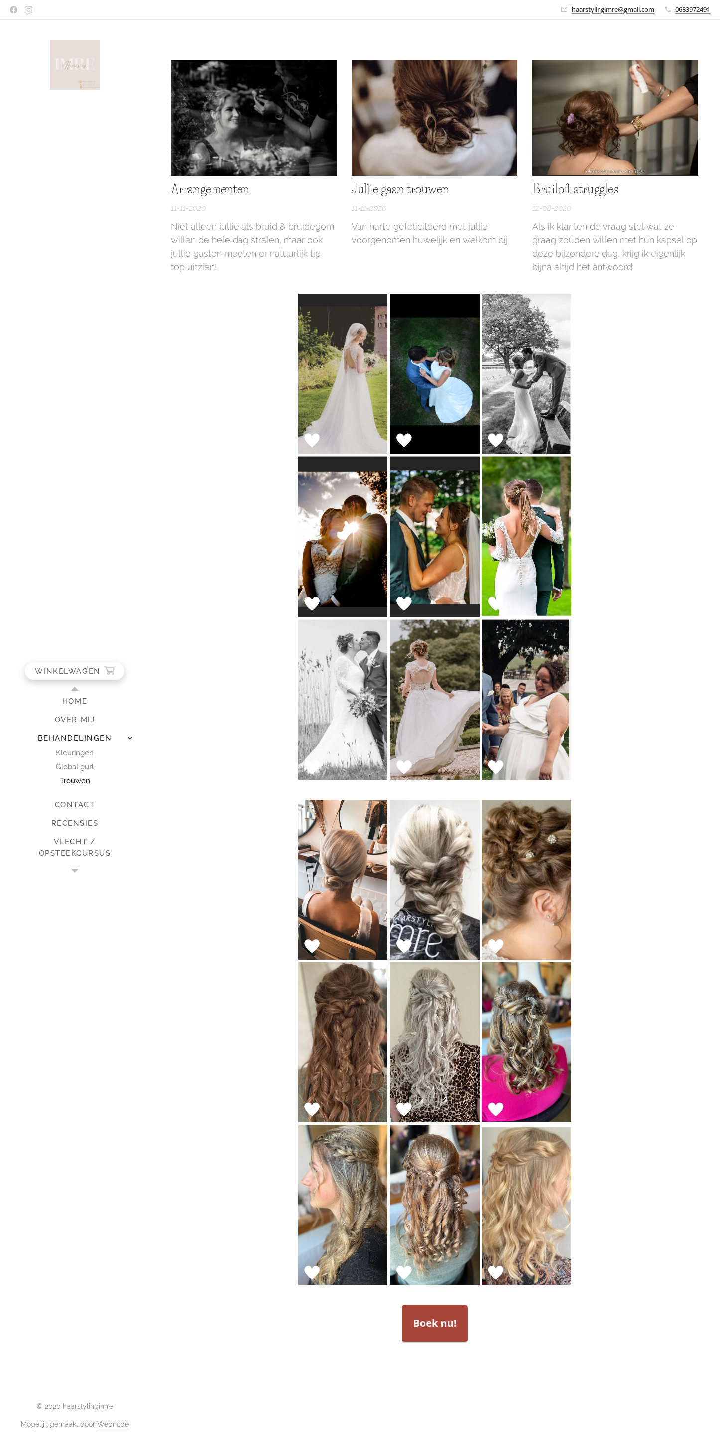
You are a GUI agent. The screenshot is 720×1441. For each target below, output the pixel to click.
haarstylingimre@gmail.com (613, 9)
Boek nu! (434, 1323)
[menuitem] (74, 701)
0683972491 (692, 9)
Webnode (113, 1424)
